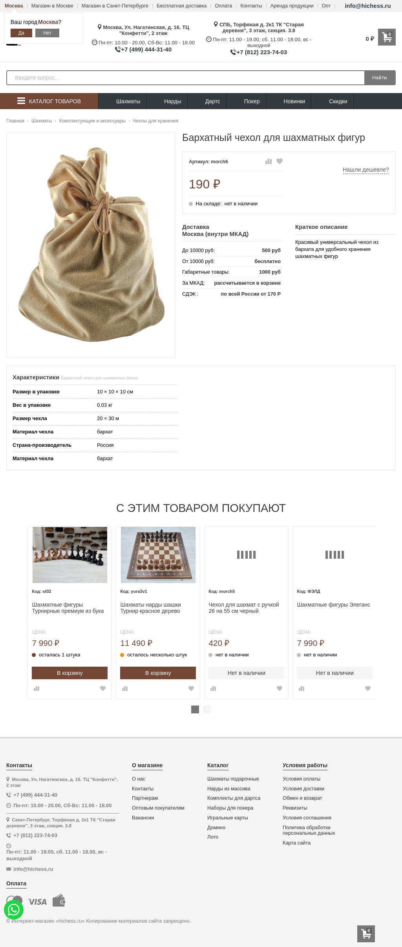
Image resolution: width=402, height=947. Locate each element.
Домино (216, 827)
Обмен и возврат (302, 798)
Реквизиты (295, 807)
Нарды (166, 101)
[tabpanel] (70, 613)
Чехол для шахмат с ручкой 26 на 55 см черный (243, 607)
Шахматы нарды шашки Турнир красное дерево (150, 607)
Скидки (332, 102)
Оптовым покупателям (158, 807)
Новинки (288, 101)
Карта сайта (297, 842)
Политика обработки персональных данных (309, 829)
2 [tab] (207, 709)
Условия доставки (303, 788)
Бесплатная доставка (181, 6)
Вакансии (143, 817)
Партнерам (145, 798)
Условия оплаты (301, 778)
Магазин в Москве (52, 6)
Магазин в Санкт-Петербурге (115, 6)
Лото (212, 836)
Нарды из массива (228, 788)
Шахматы (122, 101)
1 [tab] (195, 709)
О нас (138, 778)
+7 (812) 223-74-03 (261, 52)
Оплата (223, 6)
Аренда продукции (292, 6)
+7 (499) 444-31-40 (146, 49)
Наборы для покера (230, 807)
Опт (326, 6)
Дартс (207, 101)
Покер (246, 101)
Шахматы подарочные (233, 778)
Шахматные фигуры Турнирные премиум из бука (68, 607)
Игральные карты (227, 817)
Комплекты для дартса (233, 798)
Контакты (251, 6)
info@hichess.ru (368, 5)
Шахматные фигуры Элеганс (332, 604)
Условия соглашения (307, 817)
